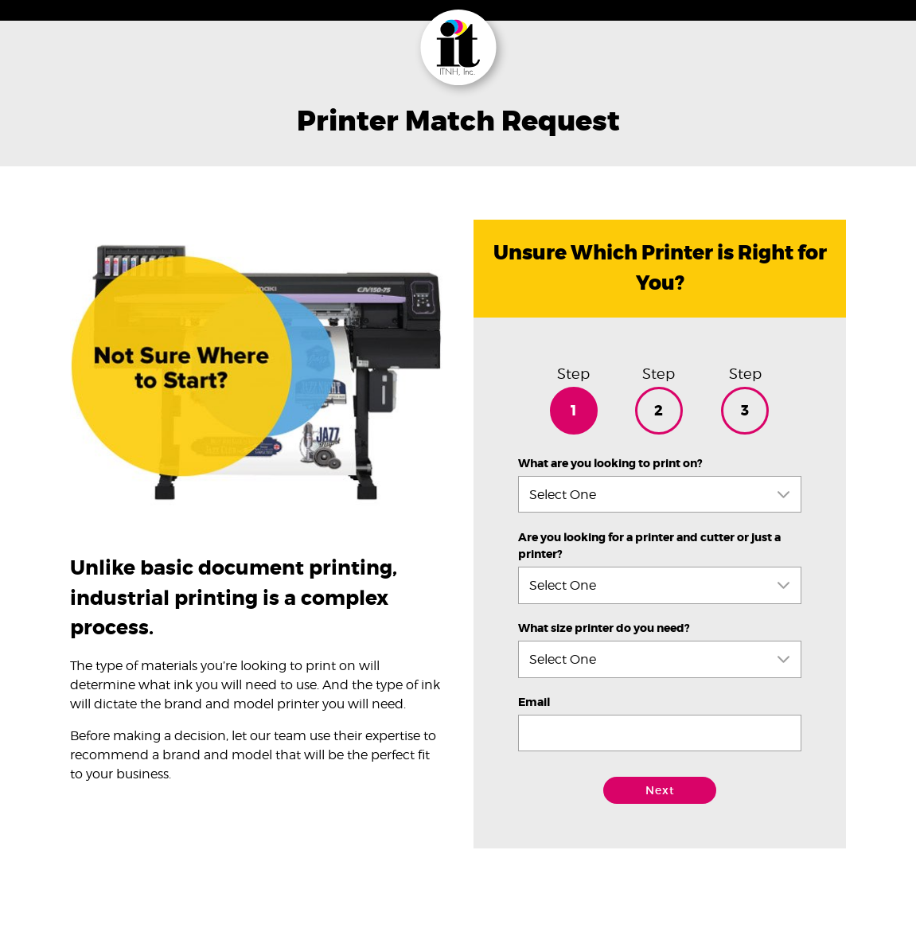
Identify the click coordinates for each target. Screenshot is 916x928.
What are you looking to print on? (610, 463)
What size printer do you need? (604, 628)
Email (534, 702)
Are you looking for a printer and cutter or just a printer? (649, 546)
